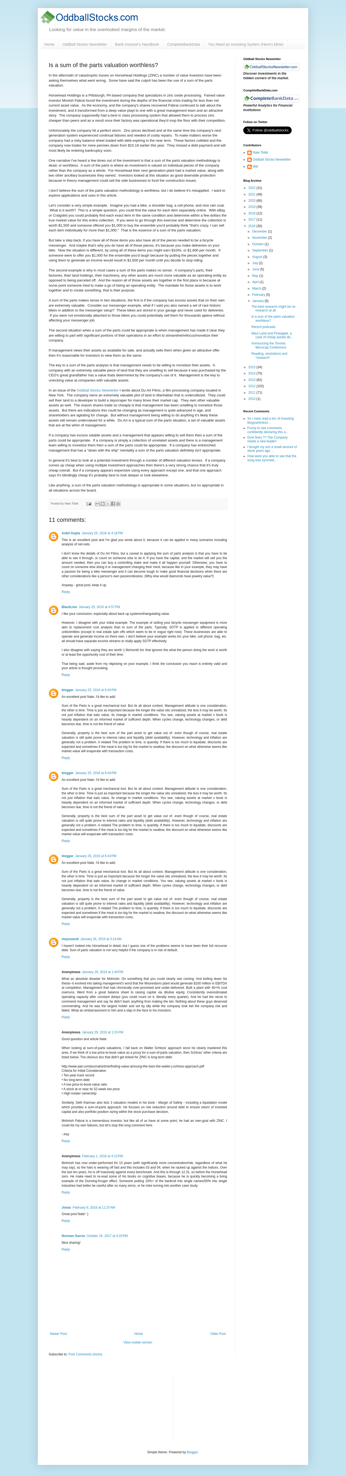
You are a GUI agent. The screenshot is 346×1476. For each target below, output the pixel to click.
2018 (252, 213)
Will (255, 166)
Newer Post (58, 1334)
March (257, 288)
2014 (252, 373)
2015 (252, 367)
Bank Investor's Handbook (137, 44)
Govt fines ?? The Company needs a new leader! (267, 439)
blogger (68, 690)
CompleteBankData (183, 44)
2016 (252, 226)
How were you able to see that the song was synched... (271, 458)
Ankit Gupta (71, 533)
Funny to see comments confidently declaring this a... (267, 430)
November (260, 238)
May (255, 276)
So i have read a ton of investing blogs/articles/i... (270, 420)
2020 (252, 201)
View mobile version (138, 1342)
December (260, 231)
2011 (252, 392)
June (256, 269)
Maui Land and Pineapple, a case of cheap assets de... (272, 335)
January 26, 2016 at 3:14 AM (100, 939)
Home (49, 44)
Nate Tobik (260, 152)
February (259, 295)
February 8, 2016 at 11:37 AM (94, 1207)
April (256, 282)
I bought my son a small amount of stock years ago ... (272, 449)
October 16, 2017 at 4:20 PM (107, 1236)
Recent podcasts (263, 327)
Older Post (218, 1334)
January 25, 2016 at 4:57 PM (99, 607)
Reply (66, 592)
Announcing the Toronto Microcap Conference (268, 345)
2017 (252, 219)
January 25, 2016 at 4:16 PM (102, 533)
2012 (252, 386)
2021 (252, 194)
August (257, 257)
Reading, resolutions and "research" (269, 355)
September (260, 250)
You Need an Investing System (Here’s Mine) (246, 44)
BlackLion (69, 607)
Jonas (66, 1207)
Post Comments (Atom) (85, 1354)
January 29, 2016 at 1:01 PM (102, 1032)
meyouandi (70, 939)
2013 (252, 380)
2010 (252, 399)
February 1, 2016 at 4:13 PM (102, 1156)
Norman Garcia (73, 1236)
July (255, 263)
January (258, 301)
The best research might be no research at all (273, 308)
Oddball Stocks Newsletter (84, 44)
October (258, 244)
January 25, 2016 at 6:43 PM (95, 690)
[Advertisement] (217, 1407)
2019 (252, 207)
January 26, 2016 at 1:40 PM (102, 972)
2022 (252, 188)
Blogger (192, 1452)
